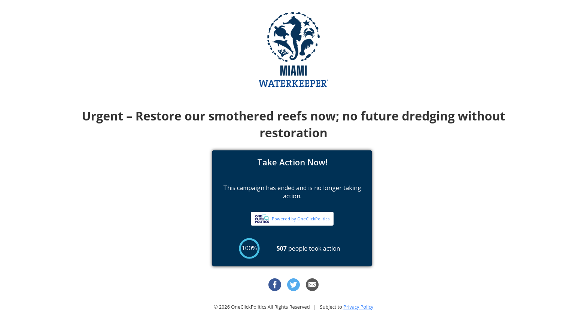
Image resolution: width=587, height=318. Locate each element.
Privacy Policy (358, 306)
